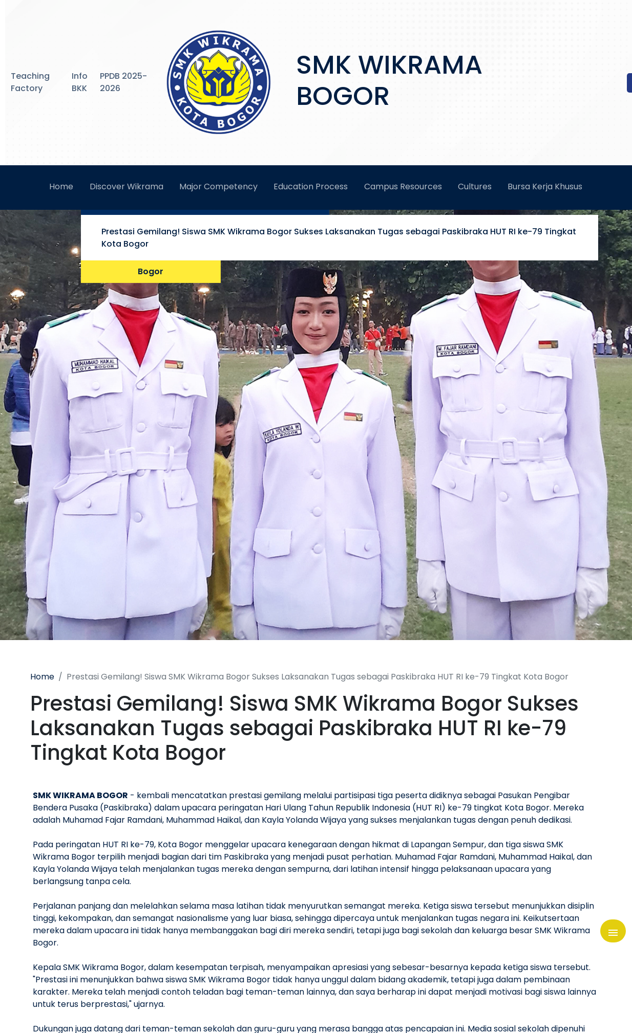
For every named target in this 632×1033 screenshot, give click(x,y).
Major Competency (218, 186)
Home (61, 186)
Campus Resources (403, 186)
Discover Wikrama (126, 186)
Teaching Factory (30, 82)
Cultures (475, 186)
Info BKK (80, 82)
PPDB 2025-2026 (123, 82)
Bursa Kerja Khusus (545, 186)
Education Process (310, 186)
